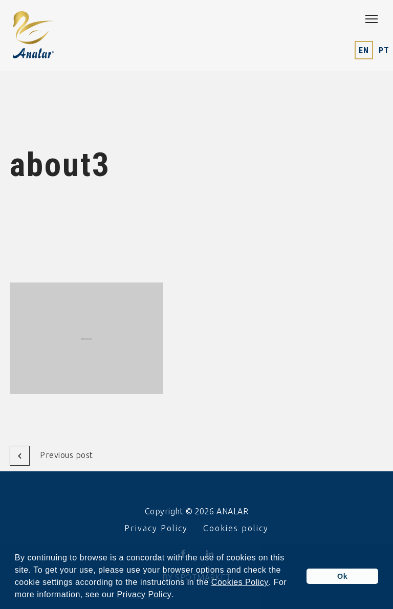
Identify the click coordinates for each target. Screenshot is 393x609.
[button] (178, 595)
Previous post (51, 456)
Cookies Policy (240, 582)
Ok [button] (342, 576)
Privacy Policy (144, 595)
